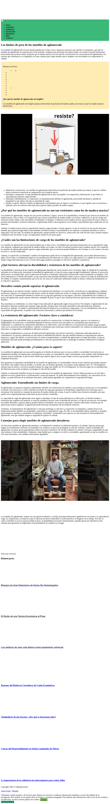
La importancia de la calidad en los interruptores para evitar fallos (33, 780)
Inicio (8, 25)
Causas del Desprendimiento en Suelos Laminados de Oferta (30, 748)
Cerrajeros (10, 27)
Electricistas (10, 31)
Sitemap (15, 791)
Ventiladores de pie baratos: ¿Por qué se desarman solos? (28, 717)
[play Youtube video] (55, 144)
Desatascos (10, 33)
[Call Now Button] (7, 802)
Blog (8, 36)
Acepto (43, 800)
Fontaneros (10, 29)
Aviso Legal (5, 791)
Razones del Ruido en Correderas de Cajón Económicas (28, 685)
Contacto (9, 38)
